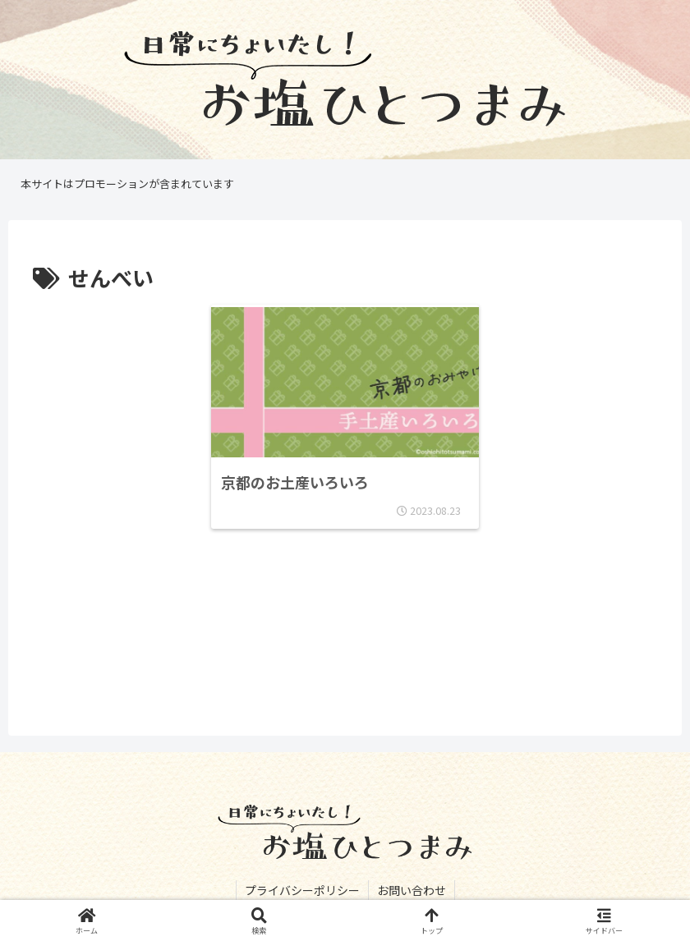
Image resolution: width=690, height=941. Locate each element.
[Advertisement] (345, 641)
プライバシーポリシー (302, 890)
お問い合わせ (411, 890)
